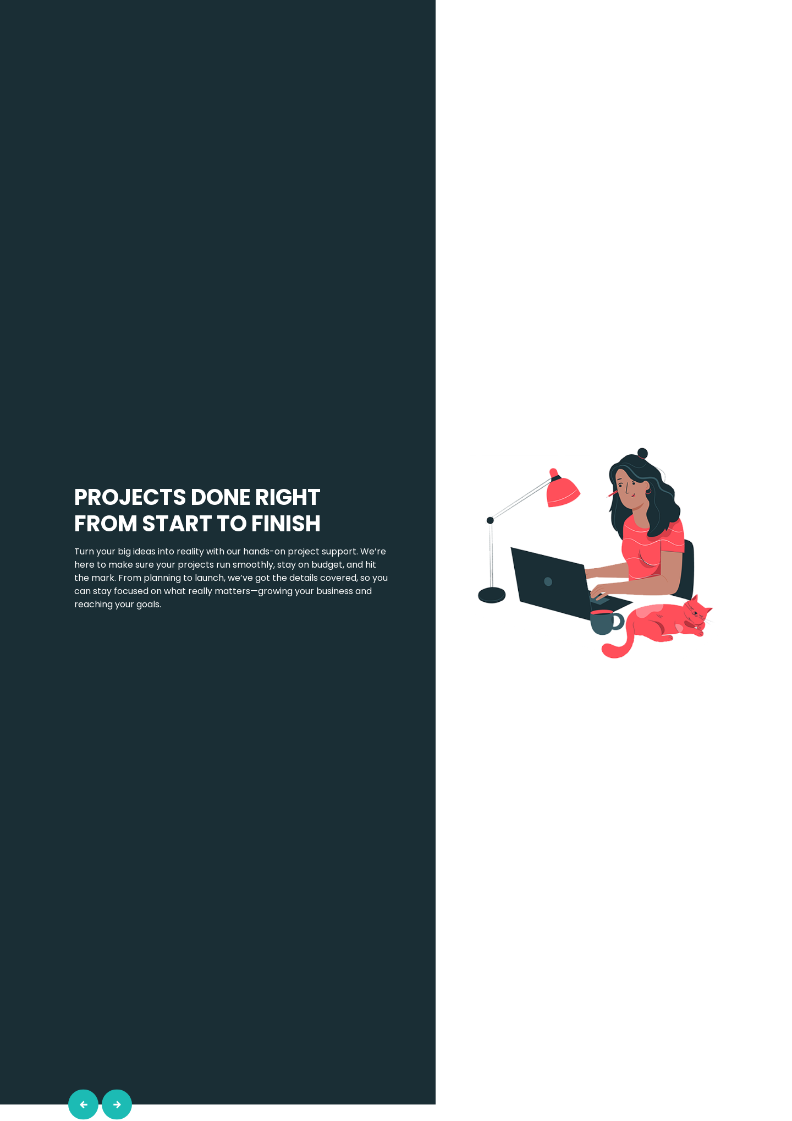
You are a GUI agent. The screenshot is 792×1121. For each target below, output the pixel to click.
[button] (83, 1105)
